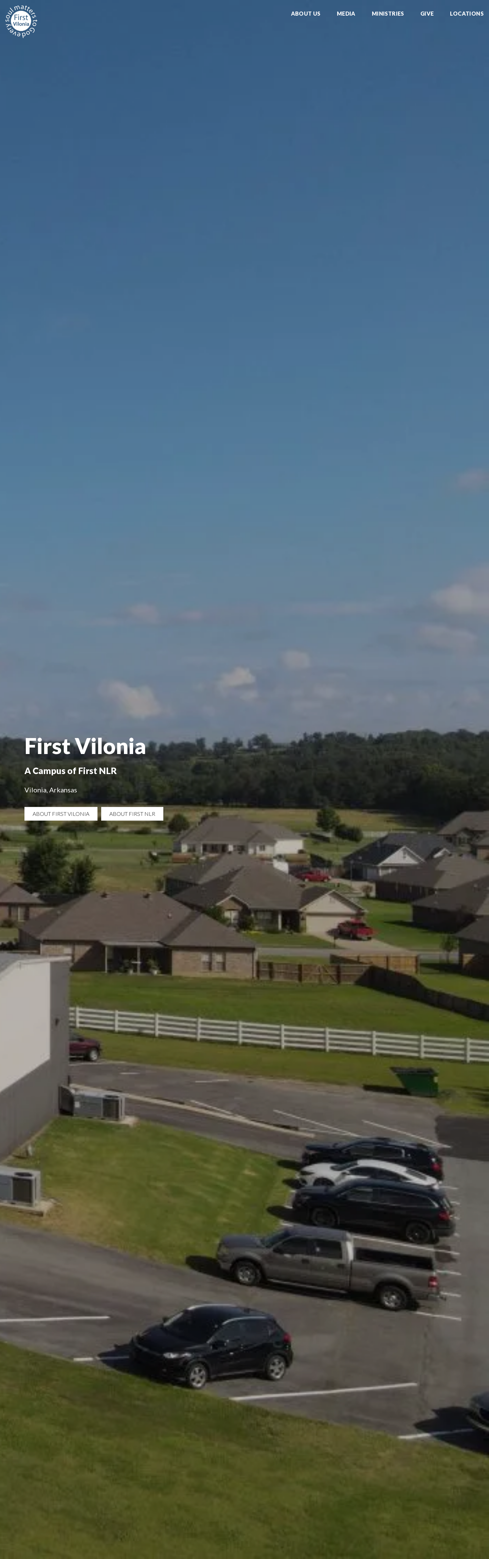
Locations (467, 14)
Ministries (388, 14)
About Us (306, 14)
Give (427, 14)
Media (346, 14)
